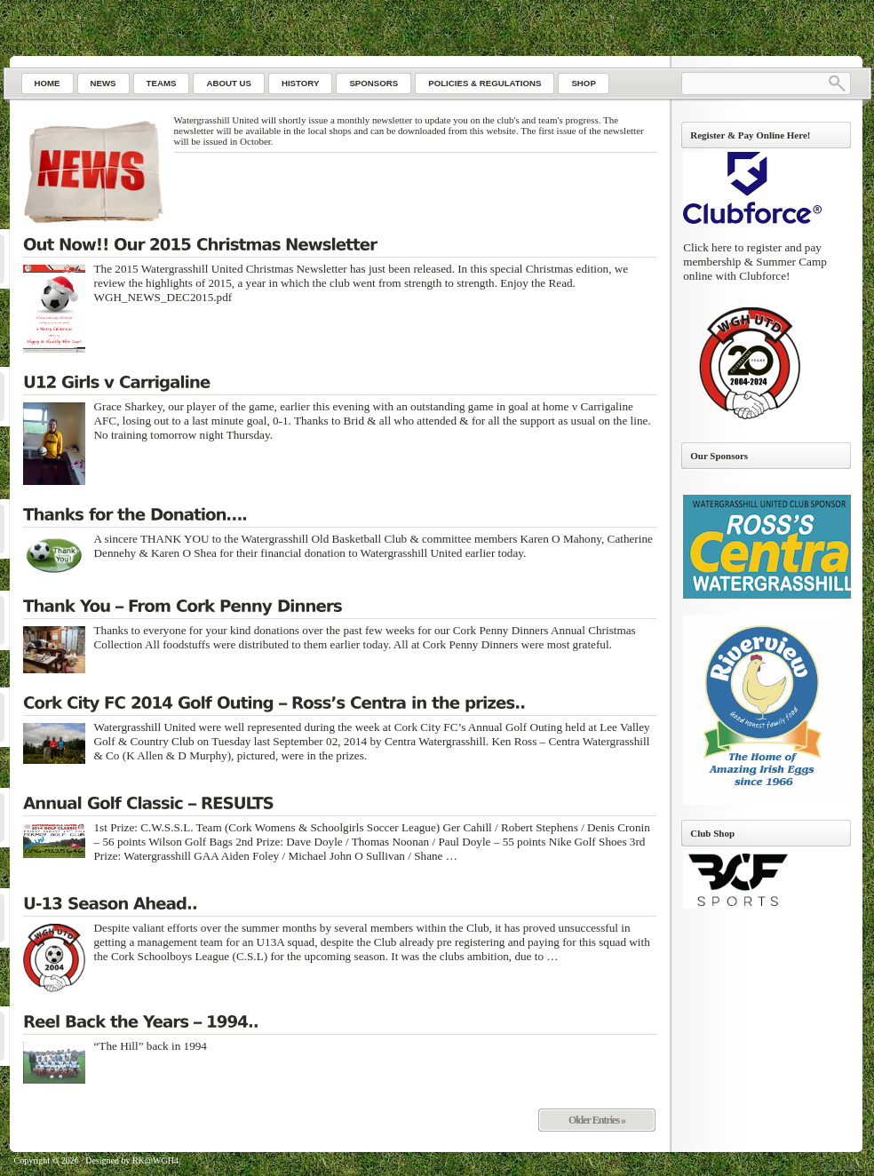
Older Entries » (596, 1120)
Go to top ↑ (842, 1166)
